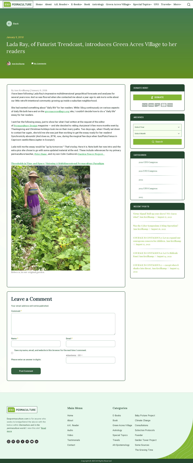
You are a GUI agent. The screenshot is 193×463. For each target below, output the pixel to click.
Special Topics (120, 435)
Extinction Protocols (145, 430)
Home (70, 415)
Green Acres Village (122, 425)
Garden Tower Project (145, 440)
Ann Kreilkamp (18, 64)
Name (14, 338)
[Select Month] (157, 133)
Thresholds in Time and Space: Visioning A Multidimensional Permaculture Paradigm (57, 163)
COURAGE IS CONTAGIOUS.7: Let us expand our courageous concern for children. (156, 239)
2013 (141, 197)
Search (157, 141)
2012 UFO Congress (148, 188)
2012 (141, 179)
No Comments (38, 64)
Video (70, 435)
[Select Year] (157, 127)
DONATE (157, 97)
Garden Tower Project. (91, 154)
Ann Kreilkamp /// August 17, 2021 (155, 217)
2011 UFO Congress (148, 171)
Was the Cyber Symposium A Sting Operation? (155, 225)
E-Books (117, 415)
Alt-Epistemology (121, 445)
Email (69, 338)
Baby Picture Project (145, 415)
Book (115, 420)
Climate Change (142, 420)
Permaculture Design (25, 125)
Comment (16, 311)
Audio (70, 430)
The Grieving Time (144, 450)
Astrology (117, 430)
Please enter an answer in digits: (26, 359)
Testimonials (73, 440)
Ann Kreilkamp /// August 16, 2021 (149, 229)
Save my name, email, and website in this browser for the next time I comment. (50, 350)
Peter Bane (40, 154)
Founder (139, 435)
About (70, 420)
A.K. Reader (73, 425)
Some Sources (142, 445)
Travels (116, 440)
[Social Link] (8, 441)
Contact (71, 445)
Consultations (141, 425)
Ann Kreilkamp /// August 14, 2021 (155, 256)
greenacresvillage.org (57, 111)
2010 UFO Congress (148, 162)
